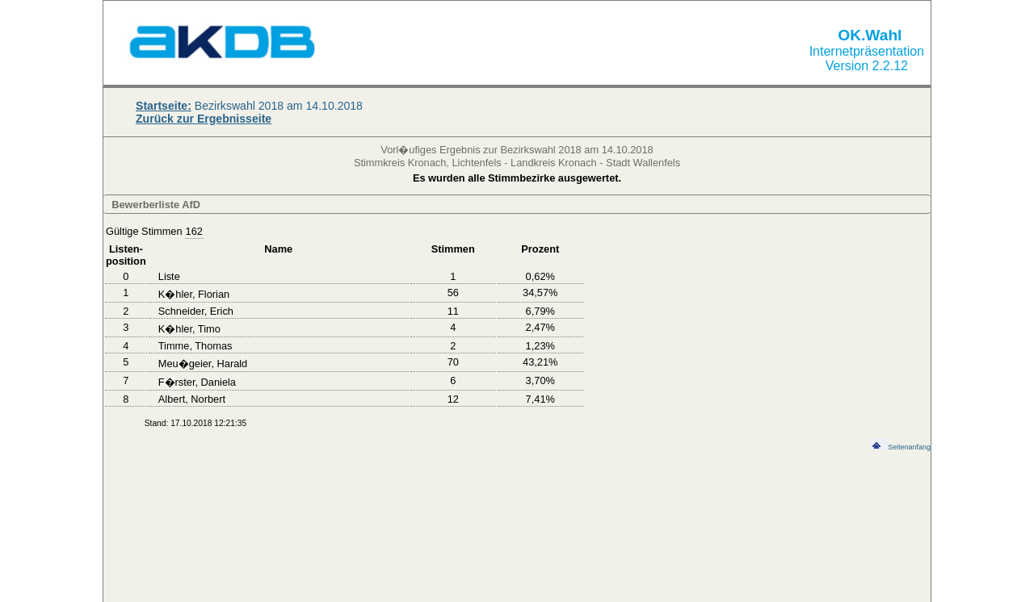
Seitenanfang (900, 447)
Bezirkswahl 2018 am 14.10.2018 (249, 105)
